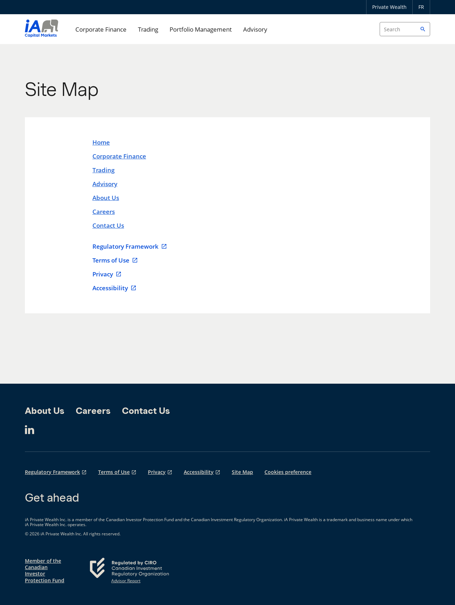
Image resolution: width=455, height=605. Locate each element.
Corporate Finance (101, 29)
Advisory (255, 29)
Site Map (242, 472)
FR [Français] (421, 7)
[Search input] (405, 29)
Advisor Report (125, 581)
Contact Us (108, 225)
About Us (105, 198)
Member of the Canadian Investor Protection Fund (44, 571)
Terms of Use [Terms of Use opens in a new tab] (114, 472)
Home (101, 142)
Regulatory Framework (129, 246)
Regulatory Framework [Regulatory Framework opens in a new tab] (52, 472)
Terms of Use (115, 260)
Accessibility (114, 288)
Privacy (107, 274)
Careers (103, 211)
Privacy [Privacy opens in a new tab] (157, 472)
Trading (148, 29)
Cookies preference (287, 472)
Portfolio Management (201, 29)
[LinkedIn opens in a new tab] (29, 429)
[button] (423, 29)
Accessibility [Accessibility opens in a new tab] (199, 472)
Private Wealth (389, 7)
